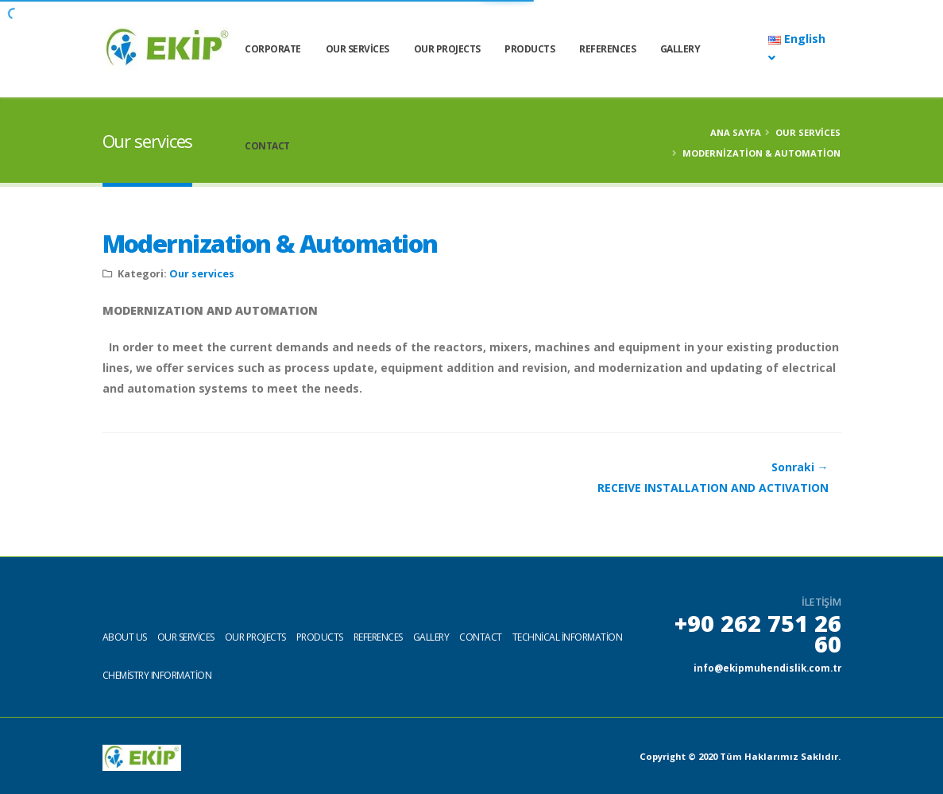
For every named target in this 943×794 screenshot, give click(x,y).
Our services (394, 49)
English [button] (797, 50)
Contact (304, 146)
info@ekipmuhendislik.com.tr (764, 667)
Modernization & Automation (270, 243)
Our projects (255, 636)
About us (124, 636)
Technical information (567, 636)
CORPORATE (310, 49)
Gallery (717, 49)
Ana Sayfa (735, 132)
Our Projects (483, 49)
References (644, 49)
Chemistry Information (157, 674)
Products (567, 49)
